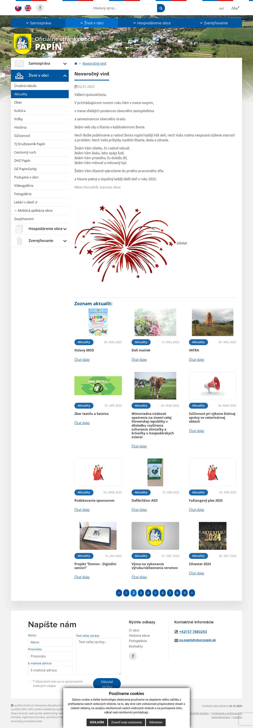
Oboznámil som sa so (58, 684)
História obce (139, 636)
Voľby (18, 119)
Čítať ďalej (82, 360)
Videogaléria (23, 185)
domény (16, 717)
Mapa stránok (19, 713)
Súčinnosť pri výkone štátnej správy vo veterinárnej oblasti (212, 417)
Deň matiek (141, 350)
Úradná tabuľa (25, 86)
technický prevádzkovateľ (26, 721)
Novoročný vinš (94, 63)
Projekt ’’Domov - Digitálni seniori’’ (95, 566)
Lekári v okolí (24, 202)
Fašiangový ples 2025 (206, 500)
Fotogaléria (22, 194)
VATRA (194, 350)
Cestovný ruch (25, 152)
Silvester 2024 (200, 564)
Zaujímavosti (24, 219)
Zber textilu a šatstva (91, 413)
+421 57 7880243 (193, 632)
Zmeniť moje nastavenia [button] (126, 722)
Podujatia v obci (26, 177)
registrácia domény (33, 717)
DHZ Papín (22, 160)
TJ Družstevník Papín (29, 144)
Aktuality (20, 94)
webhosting (50, 713)
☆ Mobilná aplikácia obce (33, 210)
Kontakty (136, 646)
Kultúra (20, 110)
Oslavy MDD (84, 350)
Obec (18, 102)
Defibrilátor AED (145, 500)
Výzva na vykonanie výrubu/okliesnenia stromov (155, 566)
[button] (38, 23)
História (20, 127)
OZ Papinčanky (25, 169)
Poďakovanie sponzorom (94, 500)
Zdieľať (130, 243)
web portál (35, 713)
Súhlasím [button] (97, 722)
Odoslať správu (107, 684)
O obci (134, 630)
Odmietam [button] (155, 722)
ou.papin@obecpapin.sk (197, 640)
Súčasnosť (22, 135)
